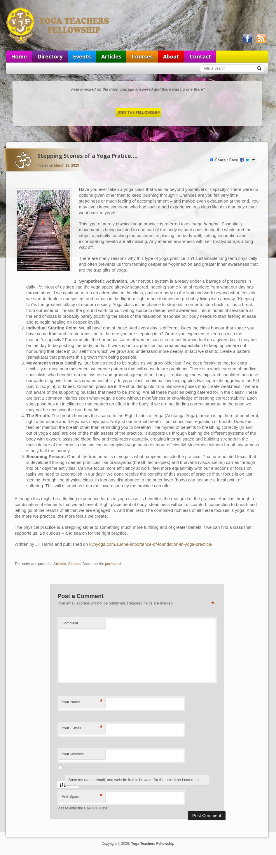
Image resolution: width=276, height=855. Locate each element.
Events (82, 56)
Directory (49, 56)
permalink (113, 564)
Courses (142, 56)
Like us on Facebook (247, 38)
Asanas (74, 564)
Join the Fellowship (138, 112)
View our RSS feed (261, 38)
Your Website (73, 754)
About (171, 56)
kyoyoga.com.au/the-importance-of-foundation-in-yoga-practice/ (151, 544)
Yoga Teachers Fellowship (58, 25)
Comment (70, 623)
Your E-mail (82, 727)
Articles (111, 56)
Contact (200, 56)
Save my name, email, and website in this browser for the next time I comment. (134, 780)
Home (19, 56)
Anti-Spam (82, 796)
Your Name (82, 701)
